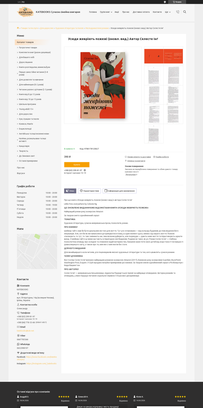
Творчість (23, 151)
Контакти (157, 12)
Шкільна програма (27, 104)
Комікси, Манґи (26, 124)
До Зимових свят (27, 156)
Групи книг (105, 12)
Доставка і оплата (141, 12)
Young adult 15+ (26, 109)
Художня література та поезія (69, 28)
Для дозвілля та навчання (31, 80)
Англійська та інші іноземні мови (34, 134)
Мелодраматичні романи (97, 28)
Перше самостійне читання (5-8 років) (33, 73)
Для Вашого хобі (26, 57)
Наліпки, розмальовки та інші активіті (32, 139)
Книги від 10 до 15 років (30, 99)
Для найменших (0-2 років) (31, 84)
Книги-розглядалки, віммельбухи (34, 67)
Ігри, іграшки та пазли (29, 119)
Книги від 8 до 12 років (29, 94)
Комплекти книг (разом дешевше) (35, 52)
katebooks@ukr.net (25, 331)
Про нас (125, 12)
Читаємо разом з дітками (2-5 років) (35, 89)
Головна (93, 12)
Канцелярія (24, 146)
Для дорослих (46, 28)
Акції (117, 12)
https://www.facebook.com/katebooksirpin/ (37, 358)
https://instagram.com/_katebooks (42, 363)
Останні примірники (28, 161)
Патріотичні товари (28, 47)
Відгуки (21, 173)
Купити (77, 165)
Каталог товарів (25, 42)
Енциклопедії (25, 129)
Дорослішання (25, 62)
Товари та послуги (29, 28)
